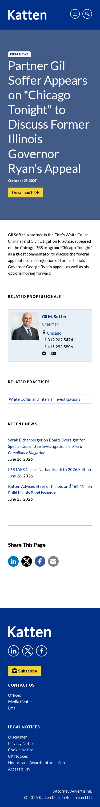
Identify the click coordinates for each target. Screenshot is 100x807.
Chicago (52, 332)
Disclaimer (17, 737)
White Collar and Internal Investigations (44, 399)
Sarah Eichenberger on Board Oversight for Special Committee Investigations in (46, 446)
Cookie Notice (20, 749)
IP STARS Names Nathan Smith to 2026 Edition (49, 469)
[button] (13, 561)
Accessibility (19, 769)
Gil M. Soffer (54, 316)
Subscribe (24, 670)
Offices (14, 695)
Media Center (20, 701)
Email (13, 707)
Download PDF (25, 192)
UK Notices (18, 756)
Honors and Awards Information (36, 762)
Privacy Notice (21, 743)
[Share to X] (26, 561)
